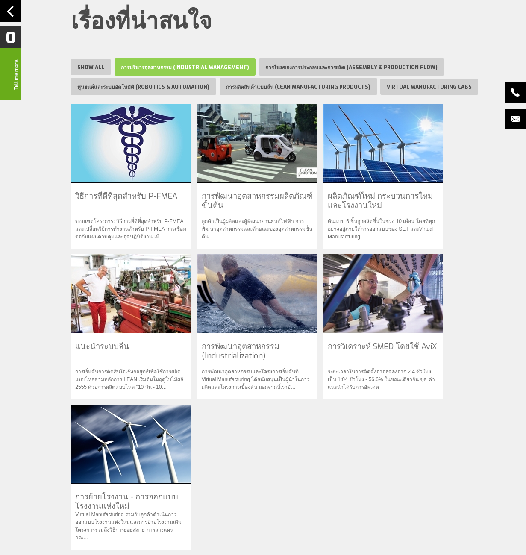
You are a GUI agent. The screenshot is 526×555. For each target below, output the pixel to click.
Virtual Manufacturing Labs (429, 87)
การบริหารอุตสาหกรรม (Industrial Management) (185, 67)
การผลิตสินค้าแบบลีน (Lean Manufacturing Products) (298, 87)
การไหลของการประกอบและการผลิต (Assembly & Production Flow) (351, 67)
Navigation (10, 11)
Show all (90, 67)
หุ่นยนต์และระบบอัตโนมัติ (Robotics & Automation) (143, 87)
